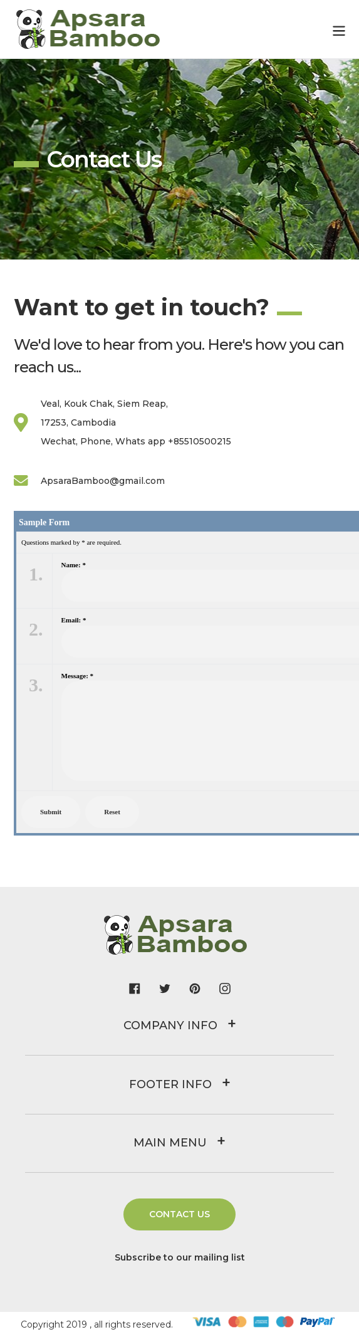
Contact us (179, 1214)
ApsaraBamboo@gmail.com (89, 481)
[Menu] (339, 29)
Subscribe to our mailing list (180, 1257)
